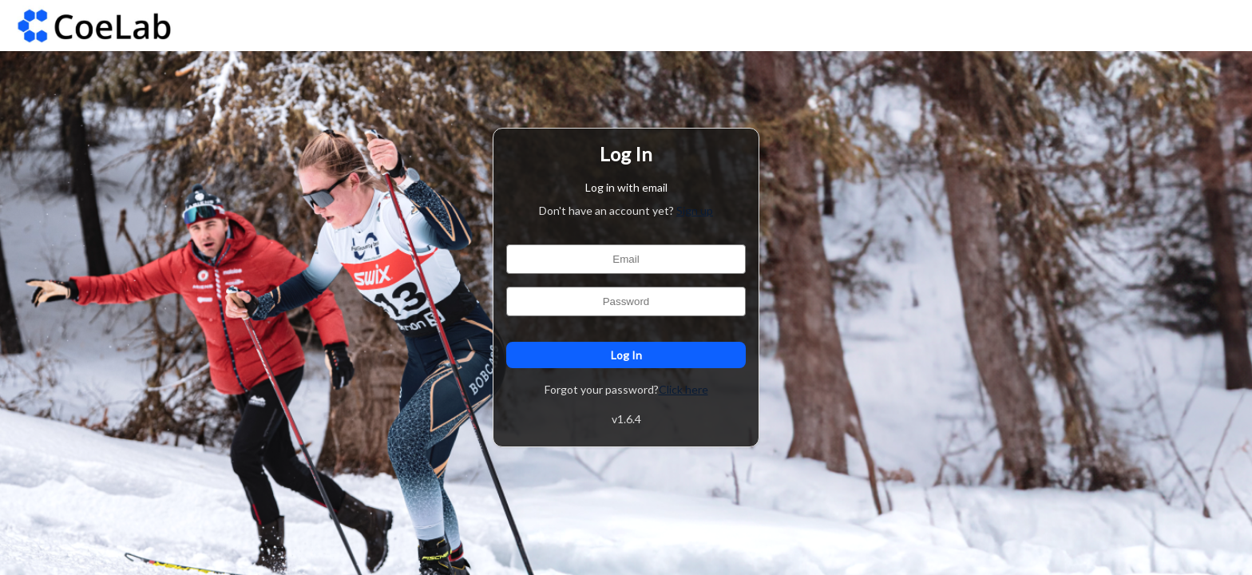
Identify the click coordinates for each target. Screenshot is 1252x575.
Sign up (694, 210)
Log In (626, 355)
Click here (683, 389)
